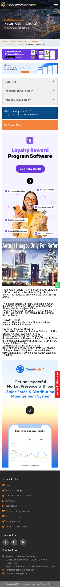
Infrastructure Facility (18, 99)
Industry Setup (17, 41)
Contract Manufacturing (16, 495)
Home (5, 41)
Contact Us (10, 505)
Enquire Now (12, 125)
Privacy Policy (11, 521)
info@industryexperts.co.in (20, 569)
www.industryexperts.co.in (20, 573)
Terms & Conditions (14, 526)
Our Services (33, 41)
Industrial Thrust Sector (19, 90)
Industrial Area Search (15, 44)
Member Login (11, 516)
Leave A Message (57, 384)
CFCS (52, 584)
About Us (9, 500)
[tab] (30, 82)
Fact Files (10, 81)
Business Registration (16, 510)
